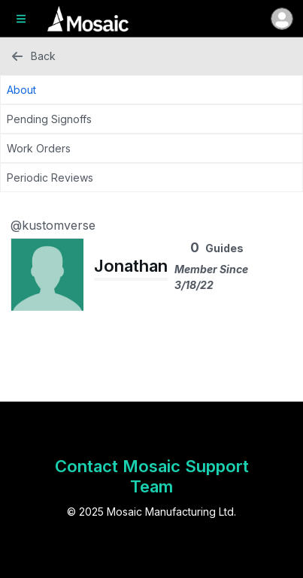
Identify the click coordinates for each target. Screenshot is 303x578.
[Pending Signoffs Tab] (151, 119)
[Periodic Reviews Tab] (151, 177)
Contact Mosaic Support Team (152, 476)
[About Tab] (151, 89)
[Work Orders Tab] (151, 148)
